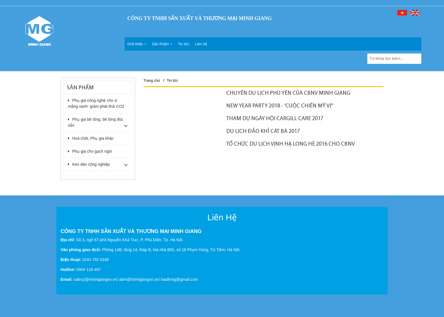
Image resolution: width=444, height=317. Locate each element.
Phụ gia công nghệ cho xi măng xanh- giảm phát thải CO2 (96, 103)
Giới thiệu (136, 44)
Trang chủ (152, 80)
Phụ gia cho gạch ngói (90, 151)
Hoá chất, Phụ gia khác (91, 138)
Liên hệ (201, 44)
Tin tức (183, 44)
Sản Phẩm (162, 44)
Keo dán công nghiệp (89, 164)
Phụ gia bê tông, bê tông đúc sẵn (95, 122)
